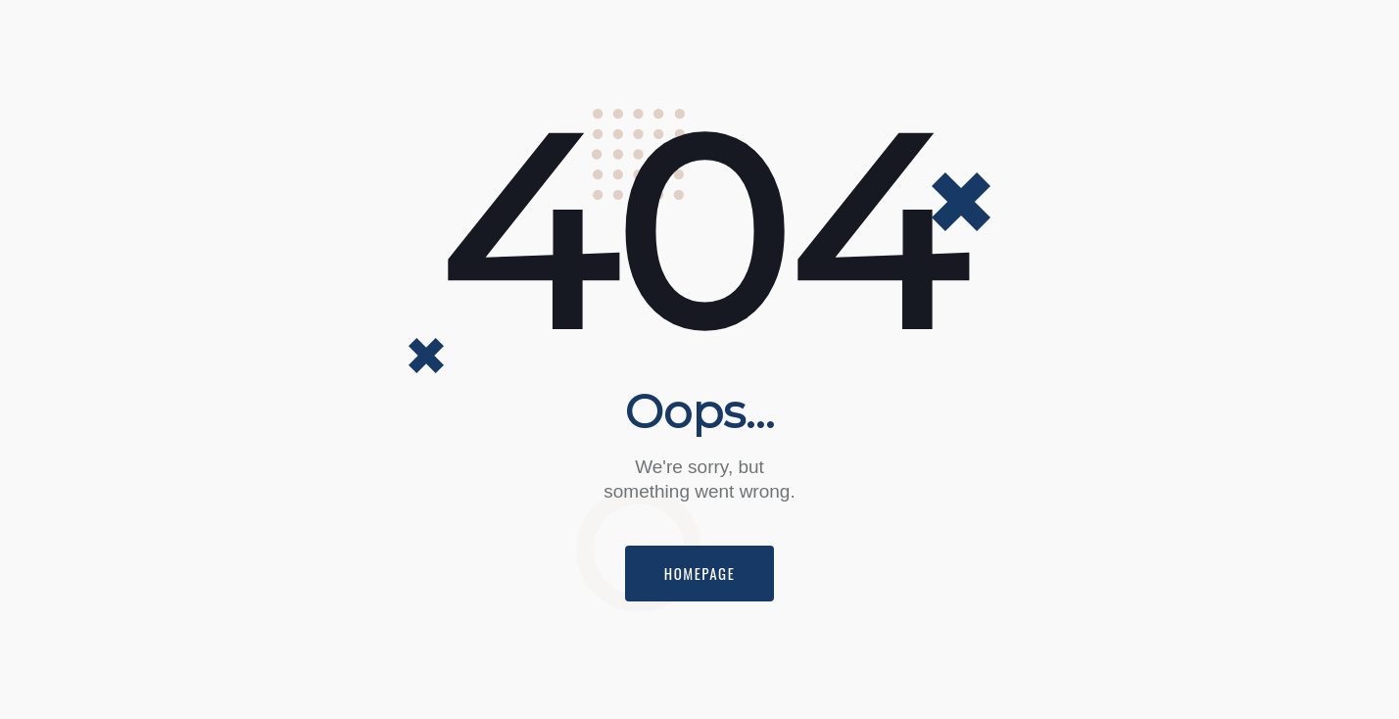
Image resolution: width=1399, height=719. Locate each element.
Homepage (699, 573)
